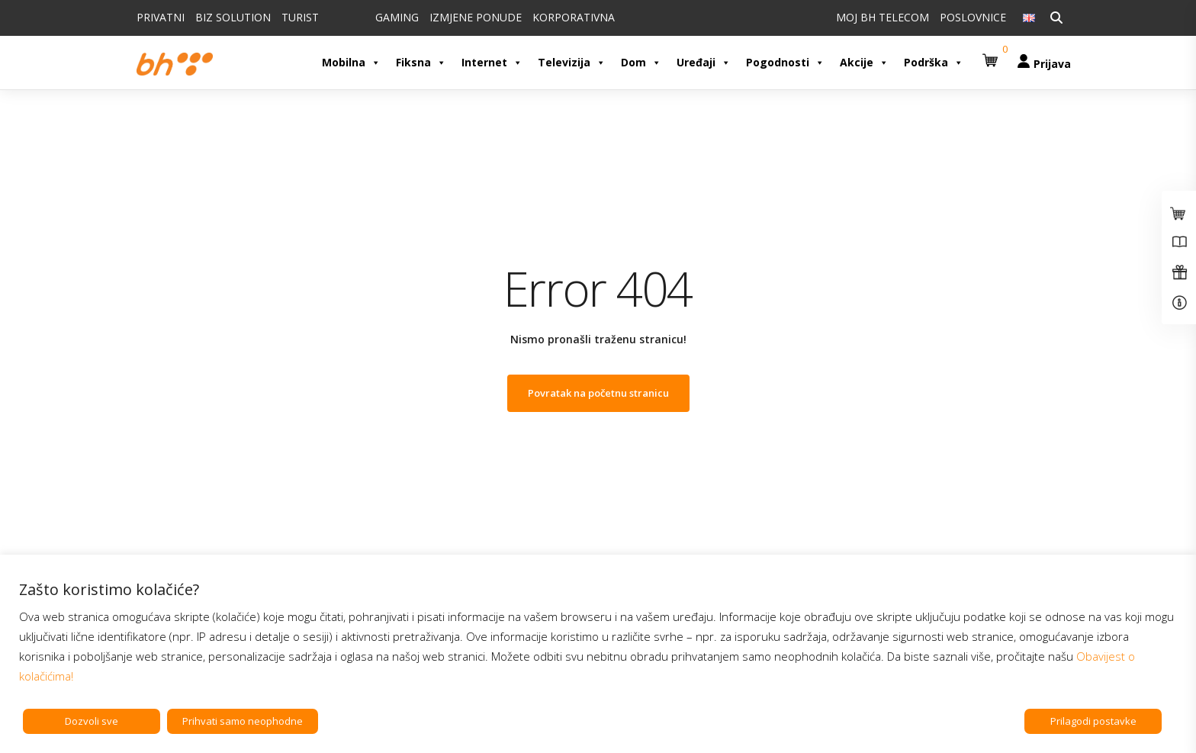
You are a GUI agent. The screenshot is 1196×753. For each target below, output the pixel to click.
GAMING (397, 17)
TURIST (300, 17)
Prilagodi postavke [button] (1093, 721)
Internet (491, 62)
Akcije (864, 62)
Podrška (933, 62)
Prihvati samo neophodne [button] (242, 721)
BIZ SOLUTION (233, 17)
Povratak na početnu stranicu (598, 393)
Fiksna (421, 62)
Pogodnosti (785, 62)
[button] (992, 54)
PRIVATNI (161, 17)
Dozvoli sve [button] (91, 721)
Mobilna (351, 62)
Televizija (572, 62)
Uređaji (704, 62)
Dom (641, 62)
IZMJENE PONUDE (475, 17)
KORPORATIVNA (573, 17)
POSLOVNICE (973, 17)
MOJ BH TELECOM (882, 17)
